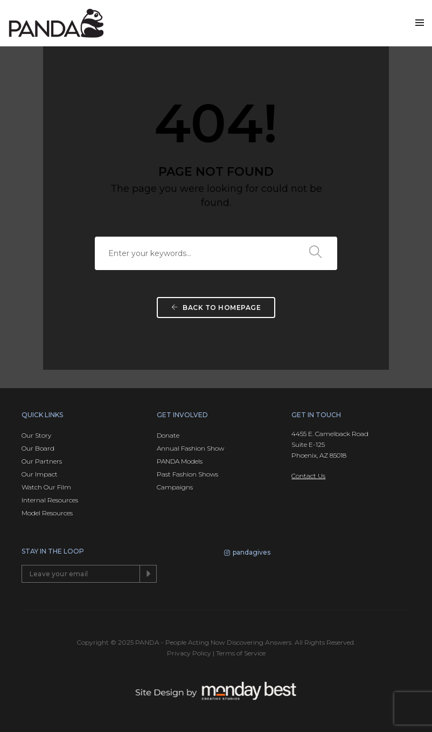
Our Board (38, 448)
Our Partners (42, 461)
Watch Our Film (46, 487)
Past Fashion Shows (187, 474)
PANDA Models (180, 461)
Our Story (36, 435)
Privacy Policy (189, 653)
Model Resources (47, 513)
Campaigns (175, 487)
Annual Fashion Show (190, 448)
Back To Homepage (216, 307)
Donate (168, 435)
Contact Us (308, 476)
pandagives (247, 553)
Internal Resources (50, 500)
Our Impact (40, 474)
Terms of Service (241, 653)
